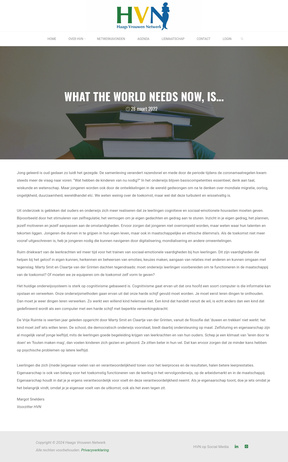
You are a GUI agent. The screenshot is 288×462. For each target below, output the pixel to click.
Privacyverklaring (95, 450)
